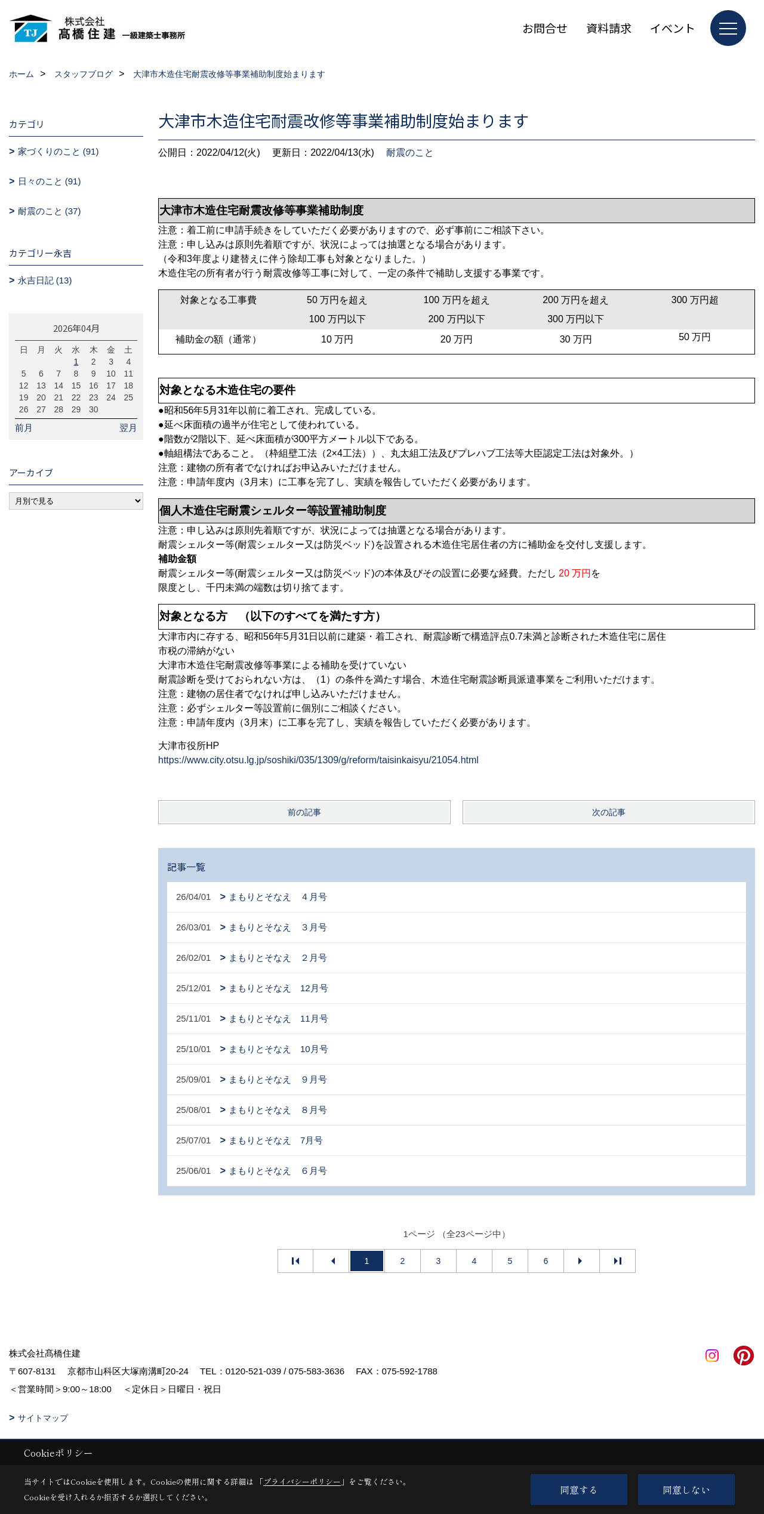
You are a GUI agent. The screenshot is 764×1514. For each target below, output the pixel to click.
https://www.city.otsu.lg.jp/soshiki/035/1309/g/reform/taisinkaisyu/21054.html (318, 760)
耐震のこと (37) (49, 211)
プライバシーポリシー (302, 1481)
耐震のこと (410, 152)
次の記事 (609, 812)
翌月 (128, 428)
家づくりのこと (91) (58, 151)
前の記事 (304, 812)
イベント (672, 28)
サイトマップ (43, 1418)
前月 (24, 428)
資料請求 (608, 28)
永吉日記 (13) (45, 280)
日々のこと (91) (49, 181)
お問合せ (545, 28)
